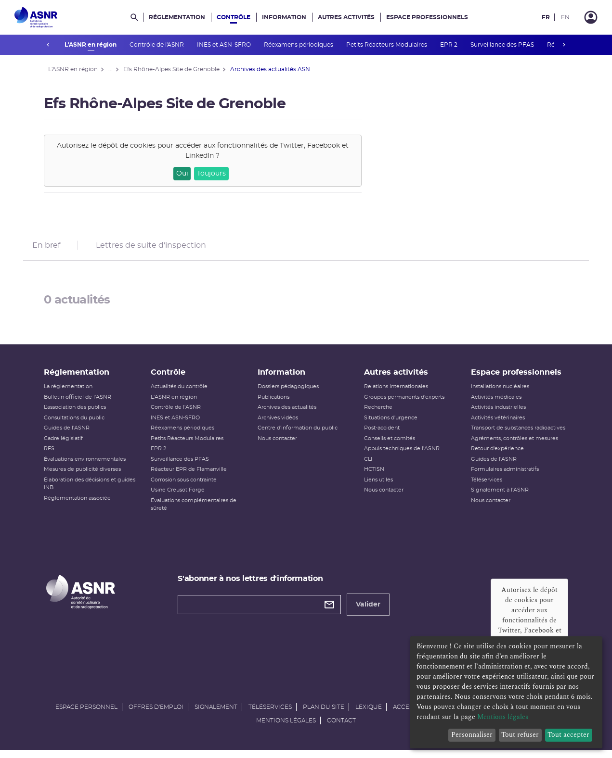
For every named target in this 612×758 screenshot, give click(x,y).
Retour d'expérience (495, 455)
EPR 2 (449, 45)
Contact (341, 727)
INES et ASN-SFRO (224, 45)
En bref (46, 247)
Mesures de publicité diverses (86, 476)
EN (565, 17)
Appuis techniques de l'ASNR (401, 455)
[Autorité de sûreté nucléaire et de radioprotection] (35, 17)
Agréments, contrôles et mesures (512, 445)
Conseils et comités (389, 445)
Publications (274, 403)
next (564, 45)
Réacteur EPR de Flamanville (191, 476)
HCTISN (374, 476)
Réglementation (177, 17)
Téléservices (484, 486)
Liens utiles (378, 486)
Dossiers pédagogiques (288, 393)
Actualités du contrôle (181, 393)
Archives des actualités (287, 414)
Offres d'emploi (156, 714)
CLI (368, 465)
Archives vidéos (278, 424)
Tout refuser (520, 735)
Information (284, 17)
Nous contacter (278, 445)
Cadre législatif (67, 445)
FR (546, 17)
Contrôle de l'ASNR (157, 45)
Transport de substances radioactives (516, 434)
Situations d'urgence (390, 424)
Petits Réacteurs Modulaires (387, 45)
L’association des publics (79, 414)
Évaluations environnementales (89, 465)
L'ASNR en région (90, 45)
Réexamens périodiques (298, 45)
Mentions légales (286, 727)
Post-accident (381, 434)
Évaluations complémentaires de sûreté (196, 511)
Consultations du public (78, 424)
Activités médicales (494, 403)
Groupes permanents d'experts (404, 403)
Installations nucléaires (498, 393)
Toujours (215, 173)
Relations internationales (396, 393)
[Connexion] (591, 17)
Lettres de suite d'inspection (151, 247)
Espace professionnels (427, 17)
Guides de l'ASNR (71, 434)
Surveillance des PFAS (502, 45)
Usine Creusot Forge (180, 496)
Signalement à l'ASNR (497, 496)
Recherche (378, 414)
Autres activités (346, 17)
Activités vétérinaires (495, 424)
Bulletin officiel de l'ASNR (82, 403)
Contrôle (233, 17)
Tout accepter (568, 735)
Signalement (216, 714)
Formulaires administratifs (502, 476)
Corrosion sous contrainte (186, 486)
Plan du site (323, 714)
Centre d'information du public (298, 434)
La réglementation (72, 393)
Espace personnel (86, 714)
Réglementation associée (81, 504)
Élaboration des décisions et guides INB (94, 490)
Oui (187, 173)
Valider (370, 611)
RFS (53, 455)
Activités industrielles (496, 414)
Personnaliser (472, 735)
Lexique (368, 714)
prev (48, 45)
